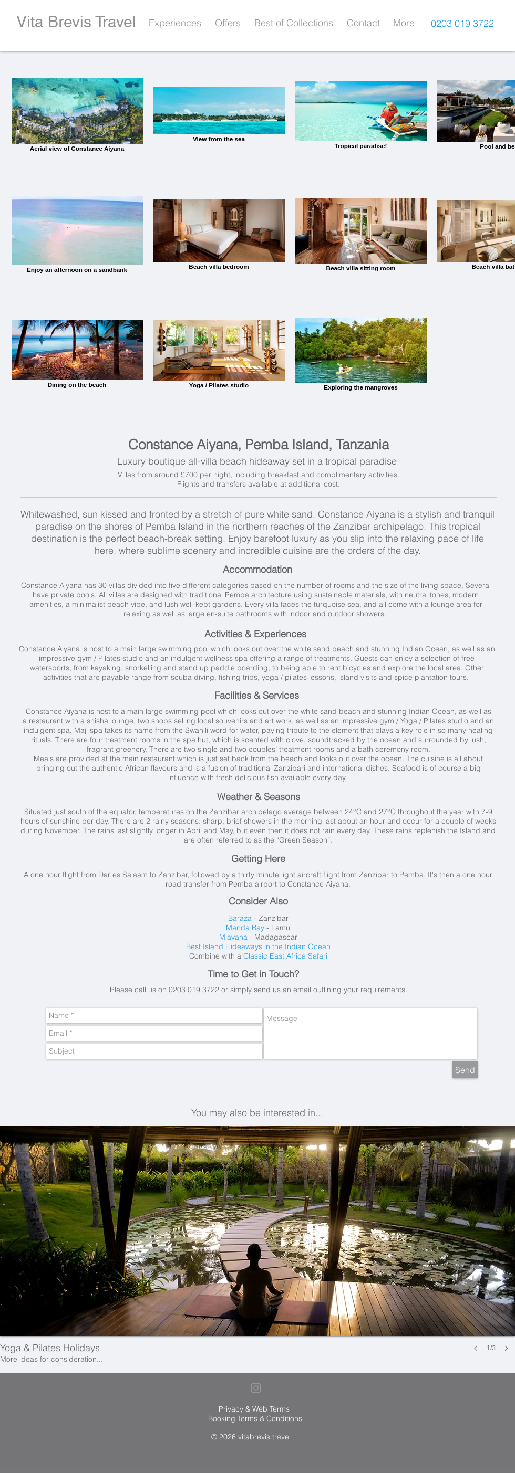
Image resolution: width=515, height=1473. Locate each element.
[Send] (465, 1069)
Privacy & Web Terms (254, 1409)
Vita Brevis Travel (76, 22)
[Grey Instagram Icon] (256, 1388)
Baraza (240, 918)
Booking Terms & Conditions (255, 1418)
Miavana (233, 937)
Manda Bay (245, 927)
